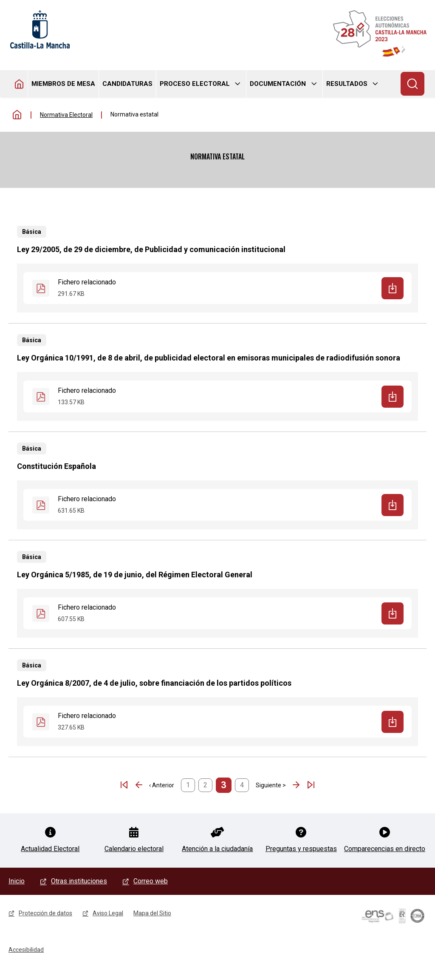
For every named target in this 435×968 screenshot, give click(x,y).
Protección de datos (45, 913)
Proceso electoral (195, 84)
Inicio (17, 114)
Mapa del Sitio (152, 913)
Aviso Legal (108, 913)
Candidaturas (127, 84)
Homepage (19, 83)
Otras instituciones (79, 881)
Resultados (346, 84)
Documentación (278, 84)
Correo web (150, 881)
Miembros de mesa (63, 84)
